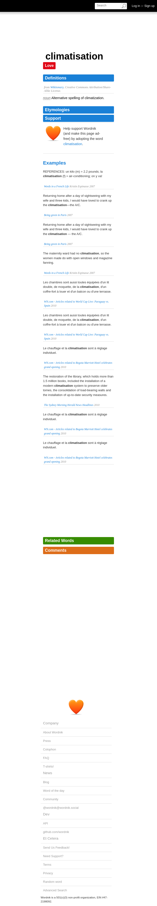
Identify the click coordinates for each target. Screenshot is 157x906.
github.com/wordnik (56, 832)
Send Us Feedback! (56, 847)
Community (50, 799)
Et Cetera (50, 838)
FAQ (46, 758)
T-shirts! (48, 766)
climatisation (72, 144)
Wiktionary (56, 87)
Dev (46, 814)
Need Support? (53, 856)
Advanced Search (55, 890)
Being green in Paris (55, 215)
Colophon (49, 749)
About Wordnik (53, 732)
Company (51, 723)
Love (49, 66)
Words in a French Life (56, 186)
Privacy (48, 873)
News (47, 773)
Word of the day (53, 790)
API (45, 823)
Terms (47, 864)
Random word (52, 881)
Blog (46, 782)
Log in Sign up (143, 6)
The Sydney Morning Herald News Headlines (68, 405)
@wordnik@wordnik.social (60, 807)
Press (47, 741)
